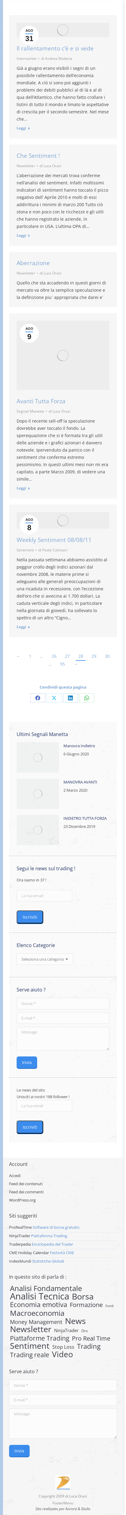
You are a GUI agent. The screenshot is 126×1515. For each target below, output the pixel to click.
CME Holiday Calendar (29, 1252)
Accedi (15, 1175)
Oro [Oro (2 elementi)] (84, 1330)
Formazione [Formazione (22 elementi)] (86, 1305)
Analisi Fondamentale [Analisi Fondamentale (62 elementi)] (46, 1288)
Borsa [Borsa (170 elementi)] (83, 1296)
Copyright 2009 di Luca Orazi (63, 1496)
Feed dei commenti (26, 1192)
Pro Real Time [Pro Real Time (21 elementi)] (91, 1338)
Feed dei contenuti (26, 1183)
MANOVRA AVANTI (80, 782)
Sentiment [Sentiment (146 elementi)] (30, 1345)
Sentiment (25, 550)
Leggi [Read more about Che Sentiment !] (21, 235)
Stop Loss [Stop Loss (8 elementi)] (63, 1347)
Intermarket (27, 58)
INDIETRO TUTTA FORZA (85, 818)
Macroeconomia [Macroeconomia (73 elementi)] (37, 1313)
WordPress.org (22, 1200)
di (56, 58)
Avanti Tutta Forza (41, 401)
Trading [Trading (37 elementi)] (89, 1346)
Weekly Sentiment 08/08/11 (54, 540)
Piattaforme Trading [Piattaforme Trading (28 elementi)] (39, 1338)
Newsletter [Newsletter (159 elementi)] (30, 1329)
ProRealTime (20, 1227)
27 (67, 656)
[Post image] (38, 757)
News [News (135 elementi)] (75, 1321)
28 (80, 656)
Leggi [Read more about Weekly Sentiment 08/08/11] (21, 626)
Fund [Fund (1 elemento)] (109, 1306)
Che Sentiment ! (38, 156)
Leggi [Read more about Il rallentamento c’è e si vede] (21, 128)
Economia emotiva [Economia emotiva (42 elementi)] (38, 1304)
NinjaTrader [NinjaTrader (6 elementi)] (66, 1330)
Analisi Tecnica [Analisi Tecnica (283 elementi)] (39, 1296)
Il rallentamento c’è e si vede (55, 48)
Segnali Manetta (30, 411)
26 (54, 656)
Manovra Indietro (79, 745)
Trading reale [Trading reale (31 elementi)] (29, 1354)
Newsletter (26, 165)
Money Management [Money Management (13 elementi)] (36, 1322)
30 (107, 656)
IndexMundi (20, 1261)
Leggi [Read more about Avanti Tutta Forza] (21, 488)
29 (94, 656)
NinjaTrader (19, 1235)
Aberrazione (33, 263)
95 (62, 664)
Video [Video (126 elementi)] (62, 1354)
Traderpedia (20, 1244)
